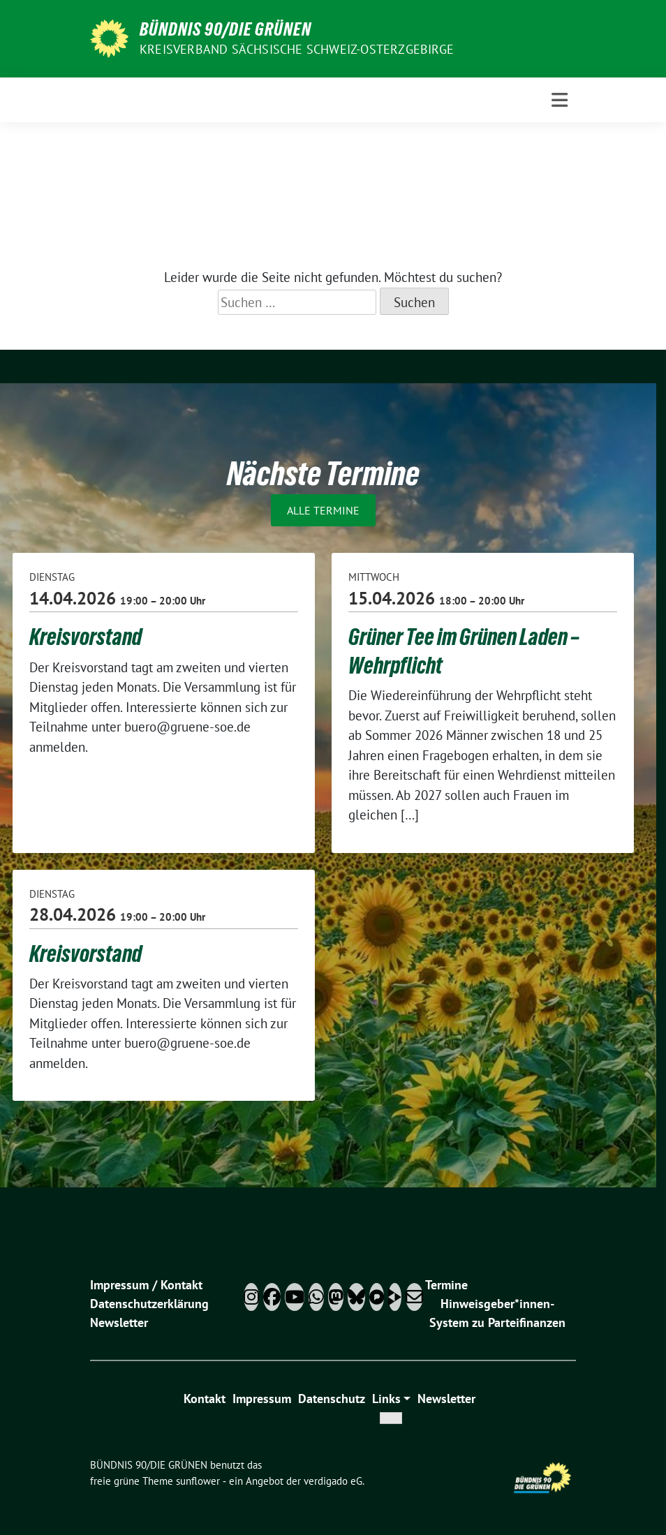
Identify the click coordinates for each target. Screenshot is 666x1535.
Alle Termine (323, 510)
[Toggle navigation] (559, 100)
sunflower (198, 1481)
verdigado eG (333, 1481)
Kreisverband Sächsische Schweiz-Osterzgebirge (297, 49)
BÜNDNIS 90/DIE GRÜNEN (225, 29)
